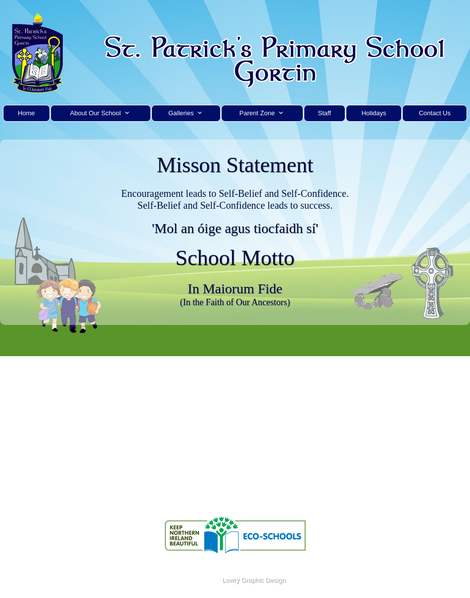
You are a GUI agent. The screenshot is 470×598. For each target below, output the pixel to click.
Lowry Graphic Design (252, 580)
